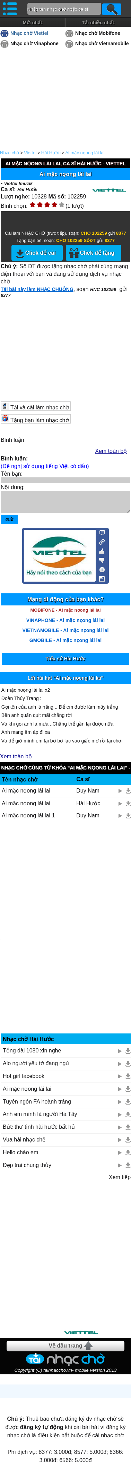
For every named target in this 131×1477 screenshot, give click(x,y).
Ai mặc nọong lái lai (84, 152)
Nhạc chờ (9, 152)
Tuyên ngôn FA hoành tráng (37, 1106)
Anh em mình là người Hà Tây (40, 1118)
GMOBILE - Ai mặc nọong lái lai (65, 644)
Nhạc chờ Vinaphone (34, 43)
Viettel (30, 152)
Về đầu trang (65, 1350)
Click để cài (40, 253)
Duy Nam (87, 795)
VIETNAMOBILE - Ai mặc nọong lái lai (66, 634)
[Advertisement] (65, 1260)
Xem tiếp (120, 1181)
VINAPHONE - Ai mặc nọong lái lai (65, 624)
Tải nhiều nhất (98, 22)
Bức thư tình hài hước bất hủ (39, 1131)
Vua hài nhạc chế (24, 1144)
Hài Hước (51, 152)
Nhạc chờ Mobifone (97, 33)
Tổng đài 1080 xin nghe (32, 1055)
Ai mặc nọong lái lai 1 (28, 820)
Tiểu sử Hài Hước (66, 662)
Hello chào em (20, 1156)
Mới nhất (32, 22)
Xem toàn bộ (111, 451)
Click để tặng (97, 253)
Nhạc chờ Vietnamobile (102, 43)
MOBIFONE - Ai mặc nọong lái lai (65, 614)
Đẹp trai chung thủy (27, 1169)
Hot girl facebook (23, 1080)
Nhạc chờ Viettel (29, 33)
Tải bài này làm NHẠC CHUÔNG (37, 289)
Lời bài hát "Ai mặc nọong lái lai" (66, 682)
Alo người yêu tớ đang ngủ (36, 1067)
